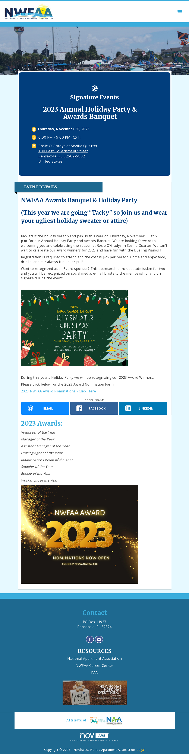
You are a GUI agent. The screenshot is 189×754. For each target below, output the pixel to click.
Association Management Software (94, 737)
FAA (94, 672)
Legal (141, 750)
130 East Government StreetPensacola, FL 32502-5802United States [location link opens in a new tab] (63, 156)
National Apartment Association (94, 658)
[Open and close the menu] (120, 11)
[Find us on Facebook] (90, 639)
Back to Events (32, 69)
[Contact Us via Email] (99, 639)
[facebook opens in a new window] (94, 408)
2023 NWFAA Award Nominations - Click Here (58, 391)
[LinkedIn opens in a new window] (143, 408)
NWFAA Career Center (94, 665)
